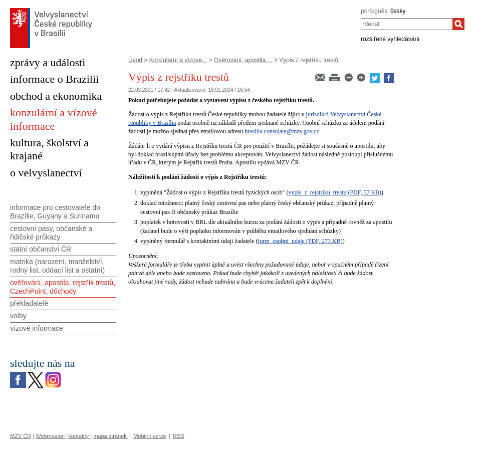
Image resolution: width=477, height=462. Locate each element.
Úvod (135, 60)
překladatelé (29, 303)
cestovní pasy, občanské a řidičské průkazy (51, 232)
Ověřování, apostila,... (243, 60)
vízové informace (36, 328)
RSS (178, 436)
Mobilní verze (149, 436)
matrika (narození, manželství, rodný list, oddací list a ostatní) (57, 266)
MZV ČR (20, 436)
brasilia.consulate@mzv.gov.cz (282, 131)
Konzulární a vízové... (178, 60)
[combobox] (406, 24)
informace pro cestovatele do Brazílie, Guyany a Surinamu (55, 211)
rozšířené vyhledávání (390, 39)
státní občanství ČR (40, 249)
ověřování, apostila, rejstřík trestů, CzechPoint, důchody (62, 287)
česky (398, 11)
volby (18, 316)
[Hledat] (458, 24)
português (374, 11)
